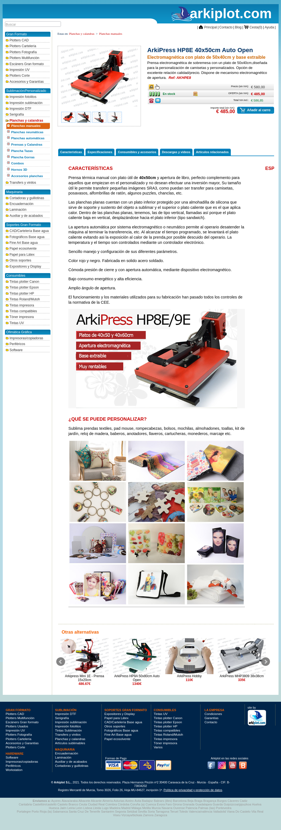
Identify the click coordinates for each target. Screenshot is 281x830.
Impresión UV (18, 70)
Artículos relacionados (212, 152)
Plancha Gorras (23, 157)
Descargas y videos (176, 152)
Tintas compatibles (21, 311)
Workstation (14, 770)
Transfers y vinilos (21, 183)
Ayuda (269, 27)
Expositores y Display (23, 266)
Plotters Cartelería (21, 46)
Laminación (16, 210)
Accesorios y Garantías (25, 82)
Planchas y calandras (24, 120)
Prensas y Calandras (26, 144)
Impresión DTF (18, 109)
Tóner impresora (20, 317)
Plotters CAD (17, 40)
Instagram (223, 763)
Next (265, 661)
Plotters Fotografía (21, 52)
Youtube (234, 763)
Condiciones (213, 714)
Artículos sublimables (70, 743)
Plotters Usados (17, 726)
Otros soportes (18, 260)
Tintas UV (15, 323)
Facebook (213, 763)
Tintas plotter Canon (22, 282)
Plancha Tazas (22, 151)
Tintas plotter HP (20, 293)
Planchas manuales (26, 125)
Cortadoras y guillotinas (25, 198)
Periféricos (15, 344)
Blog (238, 27)
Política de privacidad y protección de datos (193, 790)
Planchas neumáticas (27, 132)
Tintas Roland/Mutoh (23, 299)
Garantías (212, 718)
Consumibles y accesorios (137, 152)
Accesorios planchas (27, 176)
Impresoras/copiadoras (24, 338)
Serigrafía (15, 114)
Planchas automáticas (28, 138)
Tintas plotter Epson (22, 287)
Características (71, 152)
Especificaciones (100, 152)
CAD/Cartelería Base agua (27, 231)
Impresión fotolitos (21, 97)
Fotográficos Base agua (25, 237)
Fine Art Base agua (22, 243)
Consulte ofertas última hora (151, 100)
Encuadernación (20, 204)
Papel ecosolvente (21, 248)
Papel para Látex (20, 255)
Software (14, 350)
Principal (208, 27)
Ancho (151, 85)
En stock (156, 92)
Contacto (225, 27)
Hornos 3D (19, 169)
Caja (195, 92)
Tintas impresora (20, 305)
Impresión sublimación (24, 103)
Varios (158, 747)
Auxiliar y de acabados (24, 216)
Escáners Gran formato (25, 64)
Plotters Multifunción (22, 58)
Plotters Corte (18, 76)
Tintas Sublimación (68, 730)
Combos (17, 163)
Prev (60, 661)
